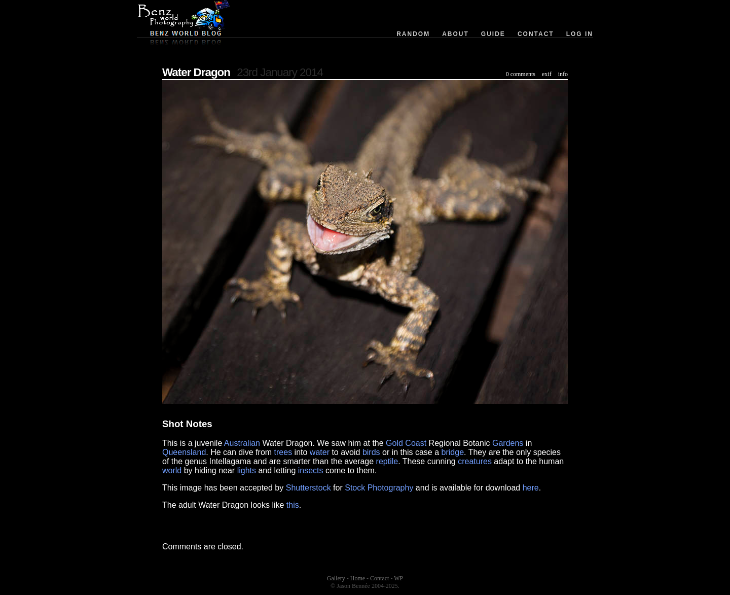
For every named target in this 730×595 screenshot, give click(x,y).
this (292, 505)
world (171, 470)
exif (547, 74)
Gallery (336, 578)
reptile (387, 461)
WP (398, 578)
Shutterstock (308, 487)
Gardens (507, 443)
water (320, 452)
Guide (493, 34)
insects (310, 470)
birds (371, 452)
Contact (536, 34)
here (531, 487)
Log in (579, 34)
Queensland (184, 452)
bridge (453, 452)
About (455, 34)
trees (283, 452)
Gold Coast (406, 443)
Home (357, 578)
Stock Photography (379, 487)
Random (413, 34)
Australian (242, 443)
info (563, 74)
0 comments (520, 74)
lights (246, 470)
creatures (475, 461)
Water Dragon (196, 72)
